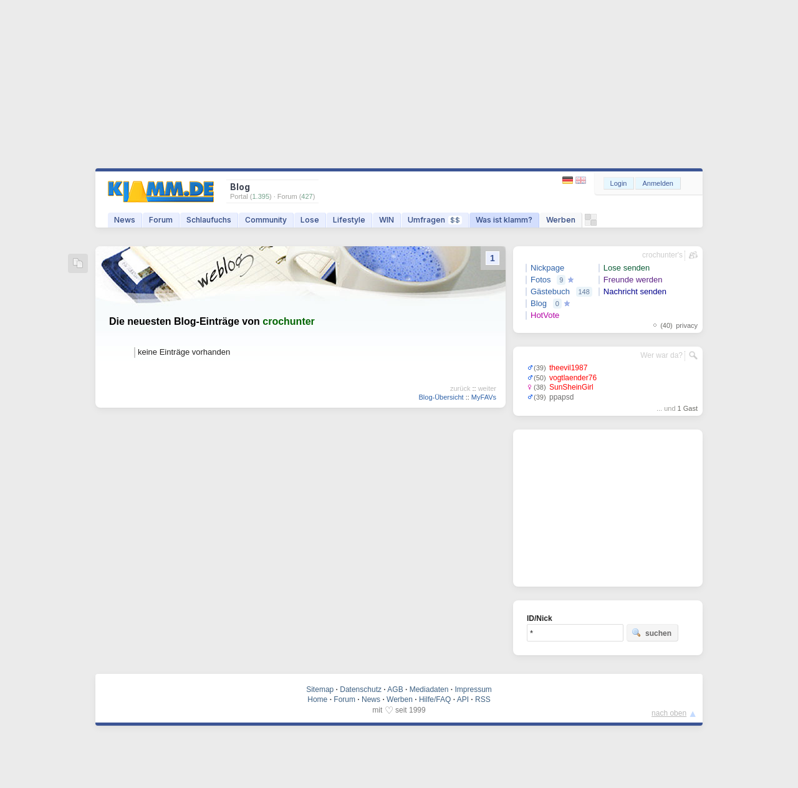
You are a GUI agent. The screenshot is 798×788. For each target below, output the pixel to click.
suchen (651, 633)
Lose (309, 219)
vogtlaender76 (573, 377)
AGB (395, 689)
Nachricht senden (634, 291)
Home (317, 699)
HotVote (545, 315)
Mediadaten (429, 689)
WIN (386, 219)
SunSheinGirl (571, 387)
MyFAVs (483, 397)
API (463, 699)
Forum (161, 219)
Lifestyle (349, 219)
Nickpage (547, 267)
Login (618, 183)
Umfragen (435, 219)
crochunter (288, 321)
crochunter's (662, 255)
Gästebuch (550, 291)
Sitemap (320, 689)
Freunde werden (633, 279)
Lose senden (626, 267)
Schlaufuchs (208, 219)
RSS (483, 699)
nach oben (668, 713)
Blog (539, 303)
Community (266, 219)
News (124, 219)
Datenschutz (361, 689)
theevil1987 (568, 367)
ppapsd (561, 397)
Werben (560, 219)
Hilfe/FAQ (435, 699)
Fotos (541, 279)
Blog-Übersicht (440, 397)
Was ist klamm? (504, 219)
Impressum (472, 689)
